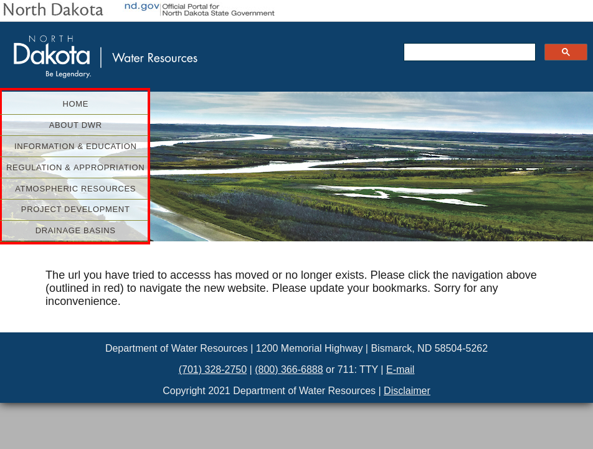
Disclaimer (407, 390)
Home (75, 104)
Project (82, 209)
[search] (468, 52)
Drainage (89, 230)
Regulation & (75, 167)
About (96, 125)
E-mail (400, 369)
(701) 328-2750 (213, 369)
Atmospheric (79, 188)
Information (78, 146)
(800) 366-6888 (289, 369)
